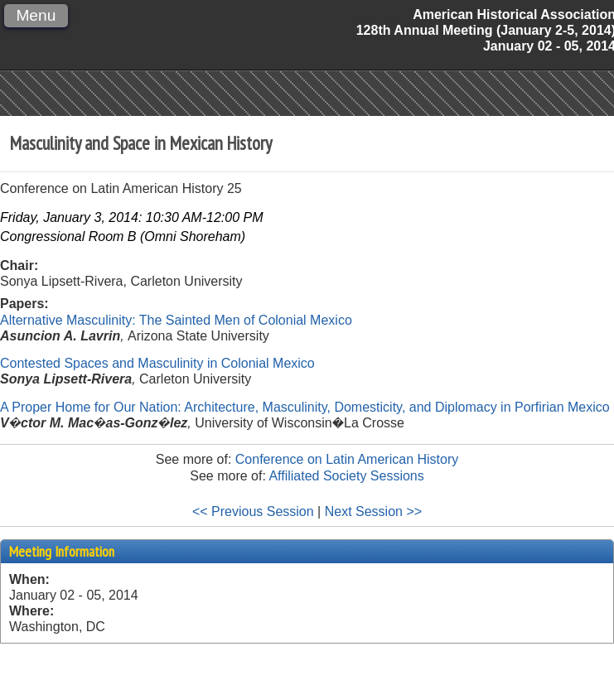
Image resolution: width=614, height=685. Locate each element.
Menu (36, 15)
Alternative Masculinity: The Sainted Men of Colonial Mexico (176, 320)
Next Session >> (373, 511)
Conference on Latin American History (346, 459)
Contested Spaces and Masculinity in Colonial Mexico (157, 363)
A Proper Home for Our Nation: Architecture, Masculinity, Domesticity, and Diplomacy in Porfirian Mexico (305, 407)
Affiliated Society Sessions (345, 476)
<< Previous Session (253, 511)
